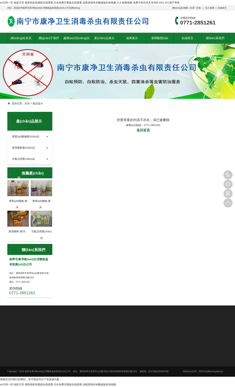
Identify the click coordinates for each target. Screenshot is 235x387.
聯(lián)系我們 (215, 38)
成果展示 (132, 38)
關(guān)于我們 (49, 38)
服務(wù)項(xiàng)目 (76, 38)
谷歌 (198, 8)
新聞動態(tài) (159, 38)
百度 (192, 8)
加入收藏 (209, 8)
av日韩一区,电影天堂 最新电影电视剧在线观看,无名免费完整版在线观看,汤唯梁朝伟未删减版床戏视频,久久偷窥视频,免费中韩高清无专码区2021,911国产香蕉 (90, 2)
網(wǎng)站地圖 (180, 8)
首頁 (27, 103)
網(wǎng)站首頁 (21, 38)
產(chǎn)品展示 (104, 38)
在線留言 (222, 8)
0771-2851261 (228, 174)
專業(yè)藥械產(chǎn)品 (25, 136)
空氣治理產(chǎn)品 (23, 158)
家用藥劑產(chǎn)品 (23, 147)
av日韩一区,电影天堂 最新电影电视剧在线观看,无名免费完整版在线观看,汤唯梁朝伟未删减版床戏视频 (58, 384)
